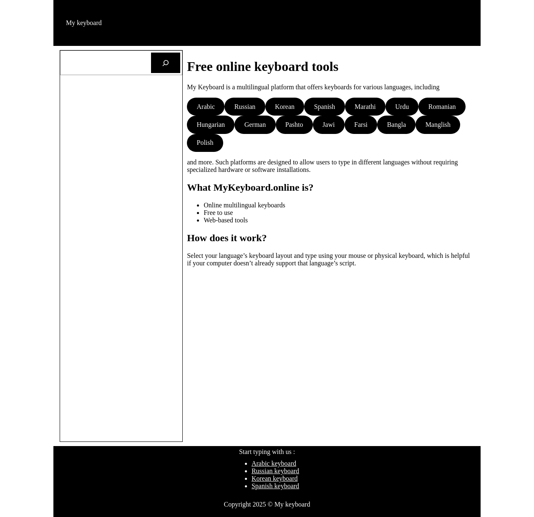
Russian (245, 106)
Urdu (402, 106)
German (255, 124)
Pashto (294, 124)
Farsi (361, 124)
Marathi (365, 106)
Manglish (438, 124)
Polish (205, 142)
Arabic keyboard (274, 463)
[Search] (166, 63)
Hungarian (211, 124)
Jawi (328, 124)
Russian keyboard (275, 470)
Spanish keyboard (275, 485)
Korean (285, 106)
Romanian (442, 106)
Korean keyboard (275, 478)
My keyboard (84, 22)
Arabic (206, 106)
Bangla (396, 124)
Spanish (324, 106)
